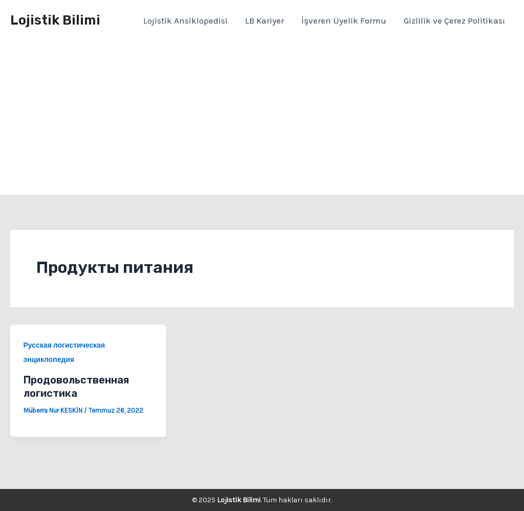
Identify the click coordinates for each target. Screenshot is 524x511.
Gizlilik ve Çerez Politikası (454, 20)
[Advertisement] (262, 117)
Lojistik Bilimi (55, 20)
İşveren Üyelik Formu (343, 20)
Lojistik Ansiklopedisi (185, 20)
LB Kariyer (264, 20)
